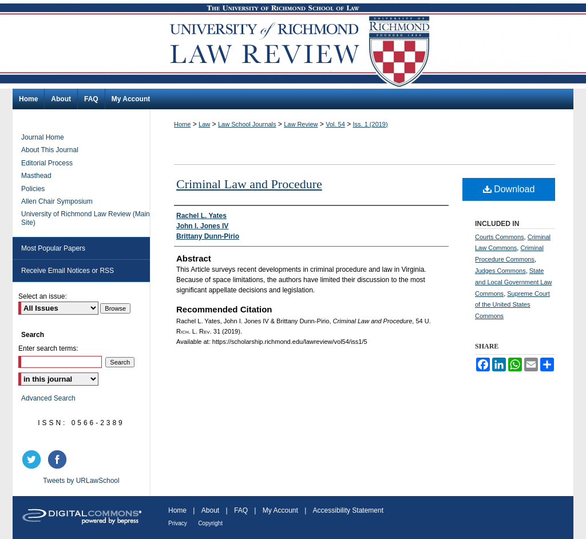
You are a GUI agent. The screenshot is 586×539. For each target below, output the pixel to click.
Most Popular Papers (53, 248)
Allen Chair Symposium (57, 201)
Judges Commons (500, 270)
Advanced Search (48, 398)
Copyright (210, 523)
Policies (33, 189)
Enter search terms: (48, 348)
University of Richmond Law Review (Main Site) (85, 218)
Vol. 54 (335, 124)
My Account (280, 510)
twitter (33, 459)
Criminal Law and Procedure (249, 184)
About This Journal (49, 150)
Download (509, 189)
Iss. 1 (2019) (370, 124)
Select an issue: (42, 296)
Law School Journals (247, 124)
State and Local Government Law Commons (513, 282)
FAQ (241, 510)
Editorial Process (47, 163)
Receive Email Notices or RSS (67, 271)
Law (204, 124)
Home (182, 124)
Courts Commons (499, 236)
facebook (59, 459)
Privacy (177, 523)
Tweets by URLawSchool (81, 481)
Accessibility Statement (348, 510)
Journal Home (42, 137)
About (210, 510)
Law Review (301, 124)
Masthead (36, 176)
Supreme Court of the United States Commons (512, 305)
